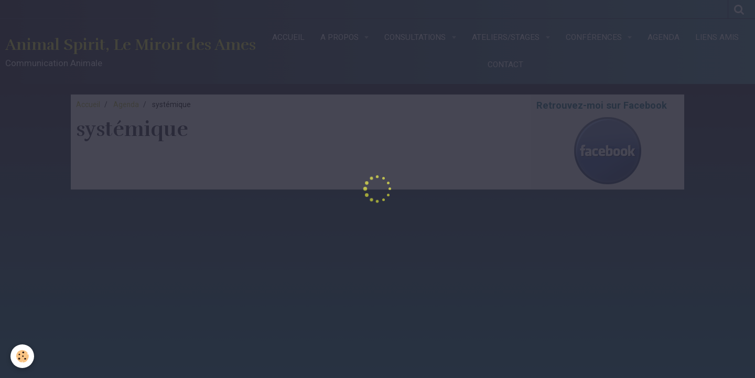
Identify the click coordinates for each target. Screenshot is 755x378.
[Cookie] (22, 356)
